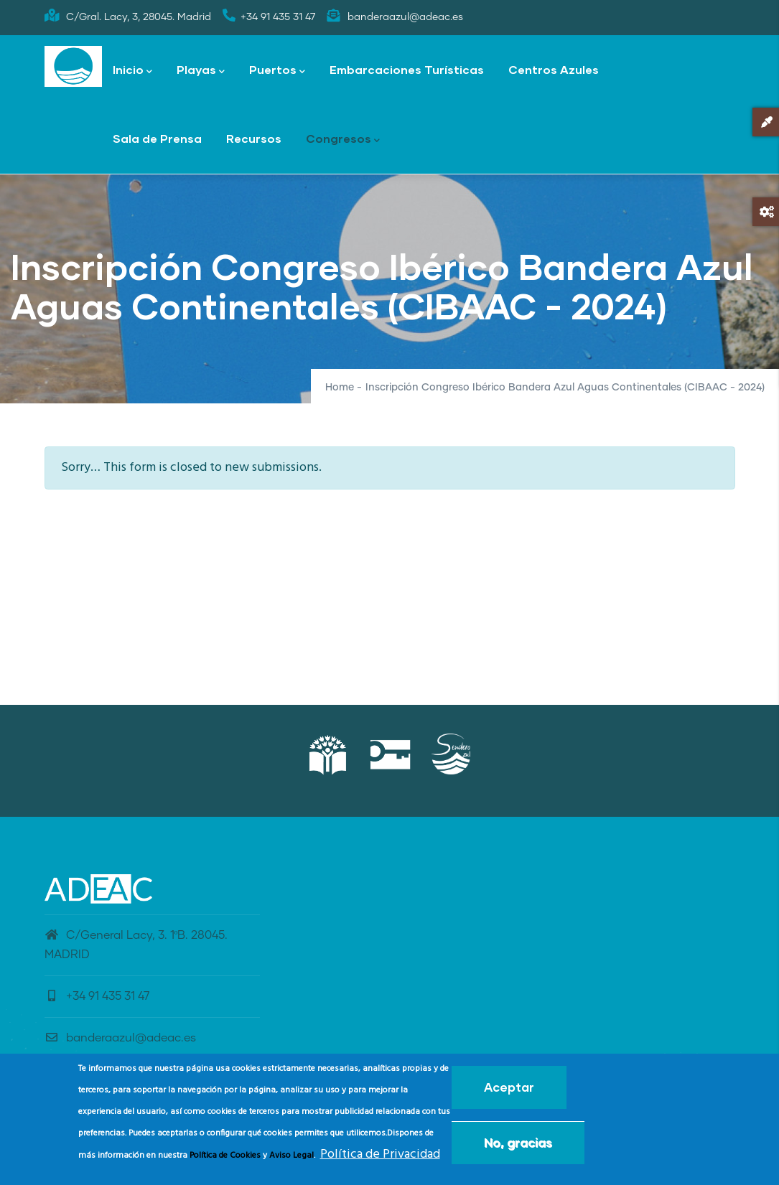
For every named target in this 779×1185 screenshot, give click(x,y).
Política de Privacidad (380, 1158)
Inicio (132, 70)
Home (339, 388)
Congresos (343, 139)
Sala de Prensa (157, 138)
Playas (201, 70)
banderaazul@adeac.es (120, 1038)
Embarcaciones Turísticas (407, 69)
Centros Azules (553, 69)
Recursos (253, 138)
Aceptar (509, 1091)
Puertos (277, 70)
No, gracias (518, 1146)
